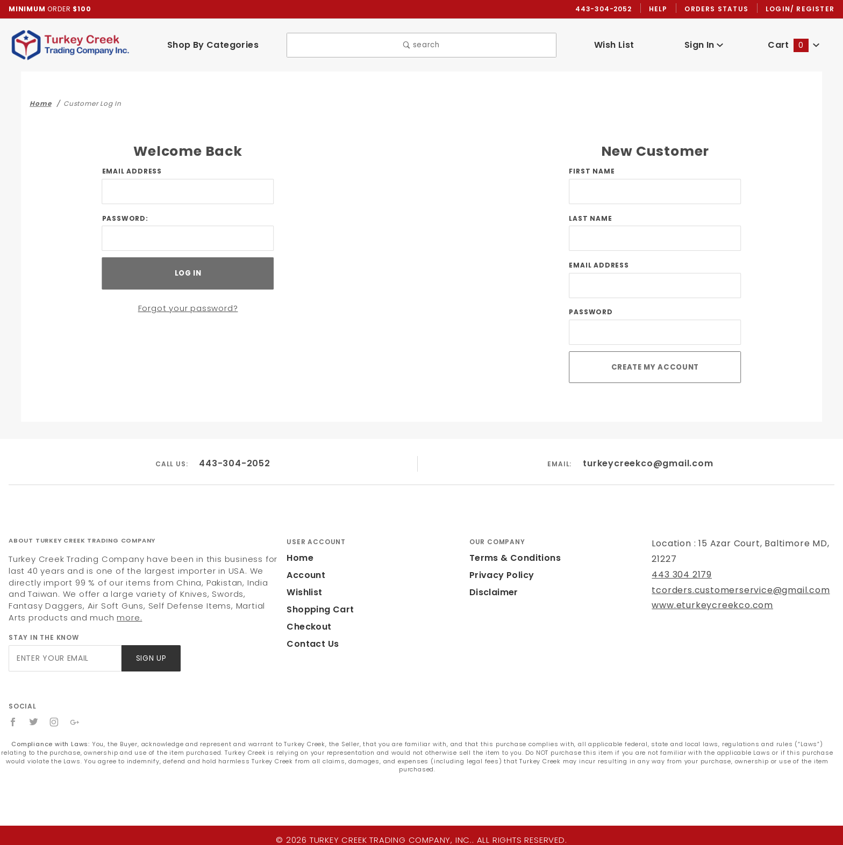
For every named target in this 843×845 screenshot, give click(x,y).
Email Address (131, 171)
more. (20, 616)
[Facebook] (13, 721)
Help (661, 8)
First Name (591, 171)
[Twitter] (34, 721)
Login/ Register (801, 8)
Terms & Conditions (511, 556)
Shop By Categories (212, 44)
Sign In (704, 44)
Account (305, 574)
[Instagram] (55, 721)
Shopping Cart (317, 608)
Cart (793, 44)
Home (299, 556)
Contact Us (310, 642)
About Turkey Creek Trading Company (82, 539)
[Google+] (75, 721)
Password (589, 313)
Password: (124, 218)
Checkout (307, 625)
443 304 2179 (680, 573)
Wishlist (304, 591)
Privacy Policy (500, 574)
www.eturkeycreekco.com (705, 604)
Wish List (614, 44)
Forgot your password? (187, 305)
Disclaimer (492, 591)
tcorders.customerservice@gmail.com (731, 589)
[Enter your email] (64, 657)
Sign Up (150, 657)
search (421, 45)
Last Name (590, 218)
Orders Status (719, 8)
